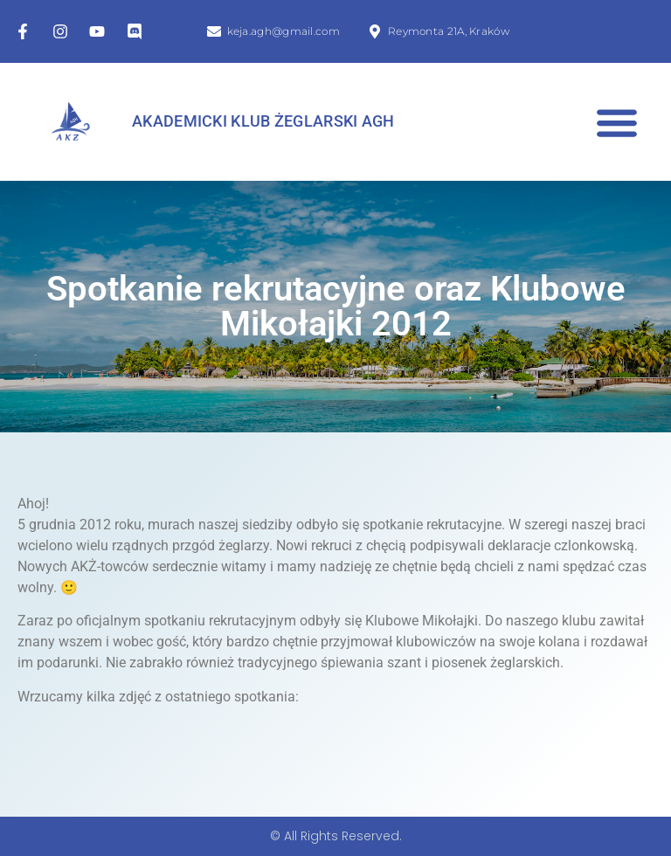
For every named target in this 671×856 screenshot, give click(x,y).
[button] (616, 122)
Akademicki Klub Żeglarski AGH (263, 121)
